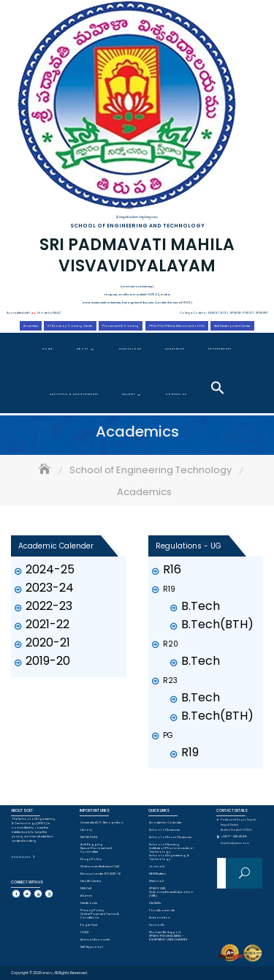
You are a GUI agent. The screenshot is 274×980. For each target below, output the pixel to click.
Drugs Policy (91, 859)
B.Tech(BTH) (217, 624)
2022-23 (49, 605)
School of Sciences (164, 830)
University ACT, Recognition (101, 822)
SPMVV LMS (157, 888)
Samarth (156, 925)
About (82, 348)
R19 (190, 752)
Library (86, 830)
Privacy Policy (92, 910)
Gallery (128, 394)
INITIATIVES (88, 837)
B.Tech (200, 605)
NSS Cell (85, 888)
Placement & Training (120, 326)
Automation (159, 917)
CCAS (84, 932)
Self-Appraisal (91, 947)
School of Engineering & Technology (169, 857)
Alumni (86, 895)
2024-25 (50, 569)
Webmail (156, 881)
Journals (156, 866)
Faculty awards (162, 910)
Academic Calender (165, 822)
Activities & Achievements (74, 394)
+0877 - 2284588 (234, 836)
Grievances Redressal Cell (99, 866)
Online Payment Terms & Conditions (99, 915)
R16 (172, 569)
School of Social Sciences (170, 837)
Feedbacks (88, 903)
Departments (220, 348)
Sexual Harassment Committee (96, 849)
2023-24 (50, 587)
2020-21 (48, 642)
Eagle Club (89, 925)
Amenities (30, 326)
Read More (21, 857)
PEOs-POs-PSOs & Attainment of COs (177, 326)
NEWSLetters (157, 873)
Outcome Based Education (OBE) (171, 893)
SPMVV (47, 973)
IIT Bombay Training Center (70, 326)
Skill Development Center (232, 326)
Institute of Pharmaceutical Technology (171, 849)
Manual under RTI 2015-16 (100, 873)
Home (47, 348)
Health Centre (90, 881)
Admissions (130, 348)
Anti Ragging (91, 844)
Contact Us (176, 394)
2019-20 (48, 660)
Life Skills (155, 903)
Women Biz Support (164, 932)
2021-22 (47, 624)
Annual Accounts (95, 939)
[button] (217, 388)
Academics (175, 348)
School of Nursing (164, 844)
